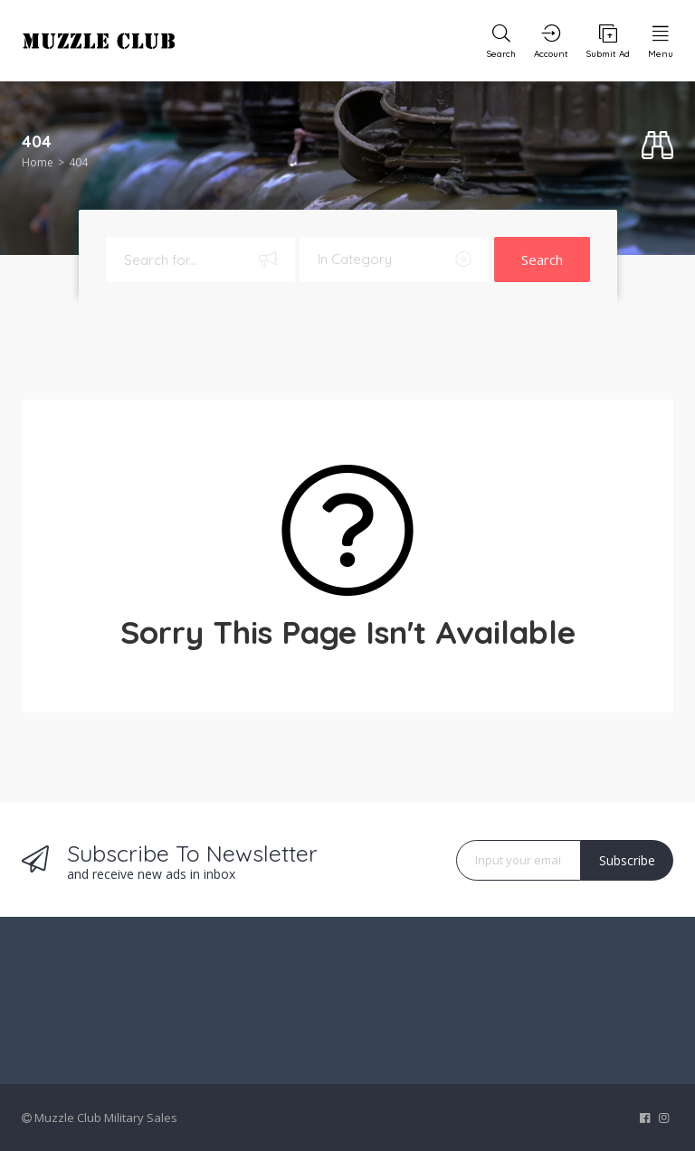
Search (542, 259)
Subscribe (627, 860)
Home (37, 162)
